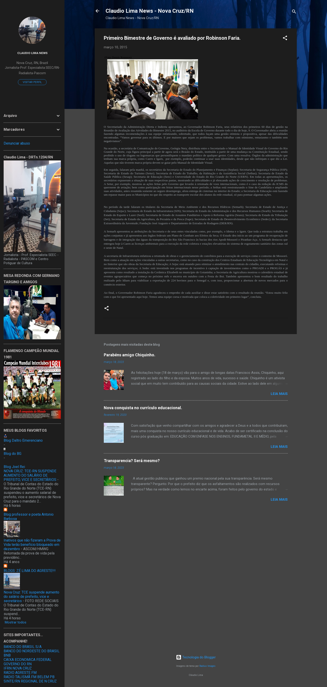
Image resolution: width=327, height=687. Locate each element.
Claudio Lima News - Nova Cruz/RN (150, 11)
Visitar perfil (32, 82)
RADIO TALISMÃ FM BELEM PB (29, 677)
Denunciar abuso (17, 143)
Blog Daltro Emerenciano (23, 440)
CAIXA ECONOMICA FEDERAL (28, 659)
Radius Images (207, 666)
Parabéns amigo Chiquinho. (129, 354)
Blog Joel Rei (14, 467)
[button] (285, 38)
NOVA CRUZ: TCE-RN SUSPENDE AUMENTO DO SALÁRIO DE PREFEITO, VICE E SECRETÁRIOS (30, 475)
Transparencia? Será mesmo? (132, 460)
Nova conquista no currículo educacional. (143, 407)
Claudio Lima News (32, 53)
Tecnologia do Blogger (196, 657)
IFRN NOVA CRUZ (18, 668)
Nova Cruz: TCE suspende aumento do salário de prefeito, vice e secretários (31, 596)
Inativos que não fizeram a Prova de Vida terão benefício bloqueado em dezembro (32, 544)
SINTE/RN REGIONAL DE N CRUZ (30, 681)
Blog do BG (12, 453)
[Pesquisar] (294, 12)
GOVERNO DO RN (18, 664)
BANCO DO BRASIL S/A (23, 647)
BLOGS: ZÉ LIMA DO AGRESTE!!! (30, 571)
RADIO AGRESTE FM (20, 672)
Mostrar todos (15, 622)
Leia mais (279, 394)
